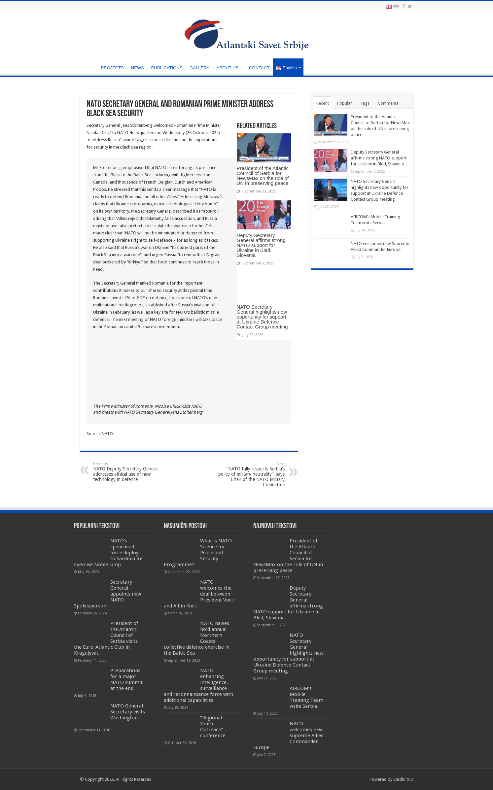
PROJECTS (112, 67)
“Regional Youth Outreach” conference (213, 726)
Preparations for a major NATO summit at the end (126, 679)
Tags (365, 103)
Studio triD (403, 779)
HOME (88, 67)
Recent (322, 103)
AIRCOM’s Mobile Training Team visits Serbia (306, 697)
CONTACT (259, 67)
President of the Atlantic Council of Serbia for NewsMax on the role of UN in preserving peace (263, 175)
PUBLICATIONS (166, 67)
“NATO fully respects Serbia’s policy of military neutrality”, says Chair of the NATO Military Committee (251, 474)
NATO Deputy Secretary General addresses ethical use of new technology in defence (127, 472)
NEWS (137, 67)
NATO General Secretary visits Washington (127, 712)
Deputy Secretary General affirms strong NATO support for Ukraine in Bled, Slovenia (261, 245)
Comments (388, 103)
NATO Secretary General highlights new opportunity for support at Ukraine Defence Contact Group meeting (262, 316)
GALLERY (199, 67)
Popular (344, 103)
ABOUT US (227, 67)
